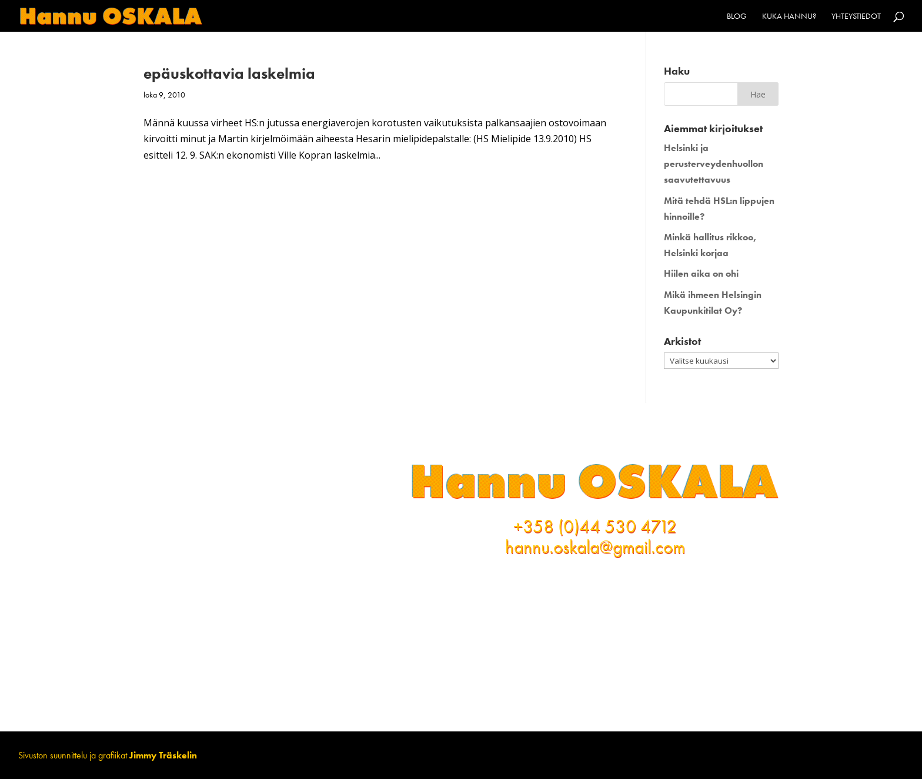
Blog (737, 16)
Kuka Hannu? (789, 16)
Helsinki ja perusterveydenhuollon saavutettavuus (713, 164)
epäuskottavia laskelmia (229, 73)
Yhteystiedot (856, 16)
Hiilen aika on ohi (701, 273)
